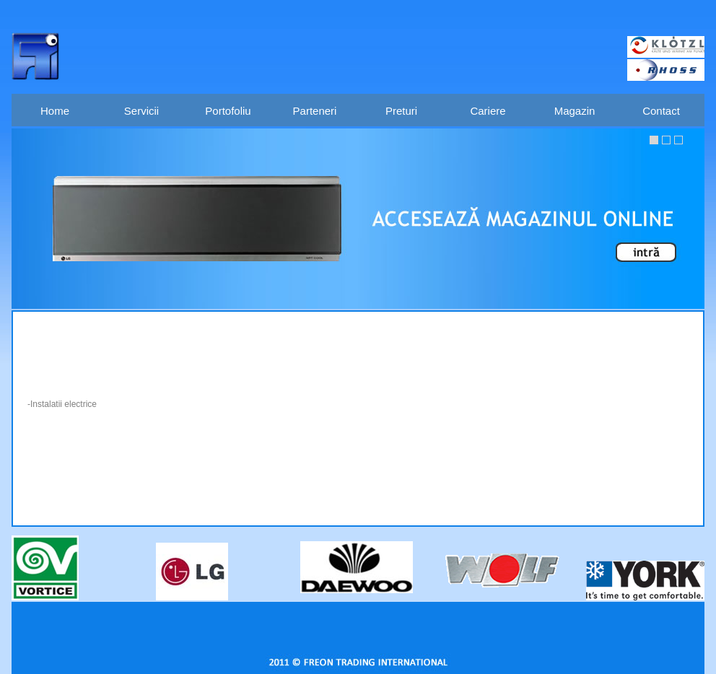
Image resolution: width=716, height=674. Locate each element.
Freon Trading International (35, 56)
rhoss (665, 70)
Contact (661, 111)
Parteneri (315, 111)
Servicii (141, 111)
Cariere (487, 111)
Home (54, 111)
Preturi (401, 111)
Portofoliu (227, 111)
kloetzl (665, 47)
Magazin (574, 111)
